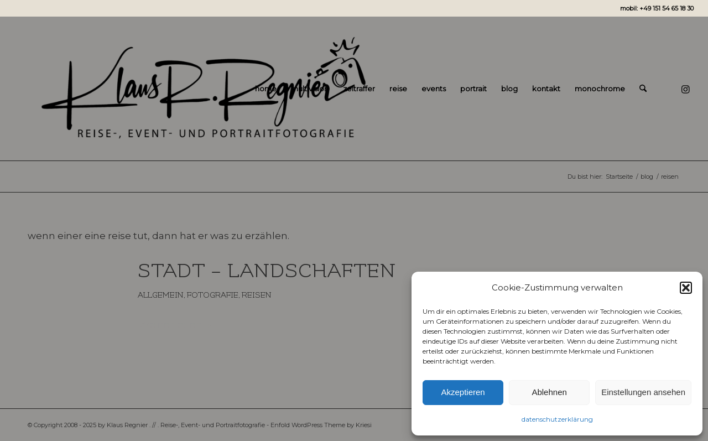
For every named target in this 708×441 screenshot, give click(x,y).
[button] (685, 287)
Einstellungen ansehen (643, 392)
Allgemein (161, 295)
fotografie (212, 295)
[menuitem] (266, 88)
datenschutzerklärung (557, 419)
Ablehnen (549, 392)
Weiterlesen (175, 324)
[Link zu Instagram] (685, 88)
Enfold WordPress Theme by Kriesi (321, 425)
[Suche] (643, 88)
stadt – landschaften (267, 271)
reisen (257, 295)
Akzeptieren (463, 392)
